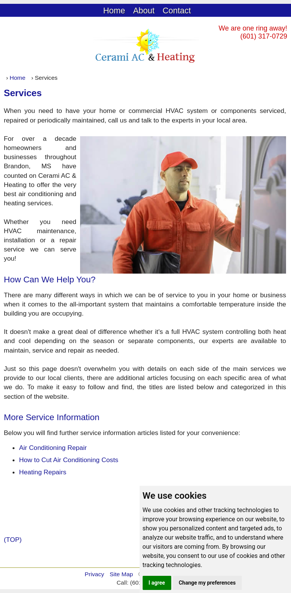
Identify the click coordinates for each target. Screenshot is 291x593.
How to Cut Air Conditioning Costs (68, 460)
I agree (157, 583)
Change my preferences (207, 583)
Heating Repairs (42, 472)
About (143, 10)
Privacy (94, 574)
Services (23, 93)
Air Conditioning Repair (53, 447)
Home (114, 10)
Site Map (121, 574)
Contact (176, 10)
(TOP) (13, 539)
